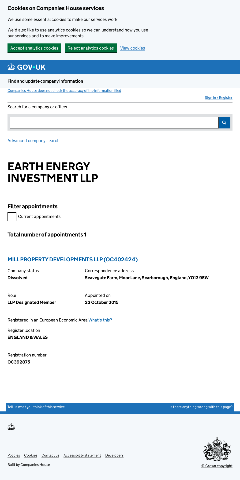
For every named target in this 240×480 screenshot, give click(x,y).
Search (224, 122)
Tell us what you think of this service (36, 407)
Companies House (35, 464)
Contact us (50, 455)
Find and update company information (45, 81)
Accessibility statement (82, 455)
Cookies (30, 455)
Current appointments (34, 217)
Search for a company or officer (38, 106)
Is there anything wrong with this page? (201, 407)
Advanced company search (34, 140)
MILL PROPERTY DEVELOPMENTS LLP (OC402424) (73, 259)
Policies (14, 455)
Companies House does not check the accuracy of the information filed (64, 90)
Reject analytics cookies (91, 48)
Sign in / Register (218, 97)
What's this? (100, 320)
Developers (114, 455)
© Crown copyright (216, 466)
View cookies (132, 48)
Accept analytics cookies (34, 48)
